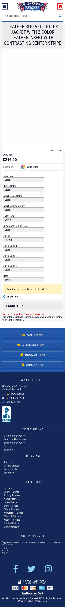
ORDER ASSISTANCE (32, 429)
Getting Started (11, 465)
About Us (8, 462)
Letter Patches (11, 502)
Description (14, 306)
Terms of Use (40, 601)
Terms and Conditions (15, 439)
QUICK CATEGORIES (33, 482)
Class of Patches (12, 516)
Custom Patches (12, 526)
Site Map (8, 449)
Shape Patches (11, 509)
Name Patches (11, 499)
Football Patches (12, 523)
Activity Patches (12, 495)
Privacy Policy (25, 601)
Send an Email (11, 402)
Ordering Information (14, 435)
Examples (9, 472)
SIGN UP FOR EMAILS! (32, 536)
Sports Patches (11, 492)
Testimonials (10, 469)
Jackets (8, 488)
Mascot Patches (12, 520)
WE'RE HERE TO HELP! (32, 380)
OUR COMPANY (32, 455)
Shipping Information (14, 442)
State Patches (11, 506)
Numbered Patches (13, 513)
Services (8, 446)
